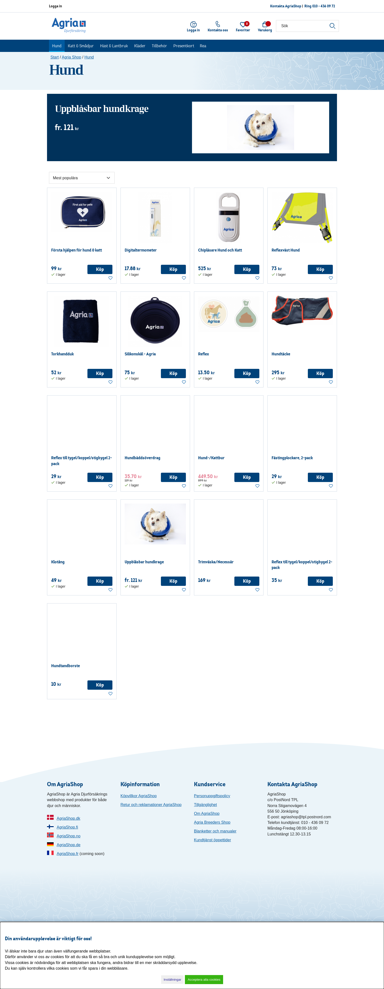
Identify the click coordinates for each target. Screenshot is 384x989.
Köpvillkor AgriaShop (138, 796)
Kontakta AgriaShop (285, 6)
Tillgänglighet (205, 805)
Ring (319, 6)
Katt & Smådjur (81, 45)
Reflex (203, 354)
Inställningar (172, 979)
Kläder (139, 45)
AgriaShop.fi (67, 827)
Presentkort (183, 45)
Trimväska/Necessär (216, 562)
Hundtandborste (65, 665)
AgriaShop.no (68, 836)
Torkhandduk (62, 354)
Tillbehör (159, 45)
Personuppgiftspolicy (212, 796)
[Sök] (307, 26)
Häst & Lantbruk (114, 45)
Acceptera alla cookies (204, 979)
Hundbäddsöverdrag (142, 457)
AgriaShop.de (68, 845)
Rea (203, 45)
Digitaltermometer (141, 250)
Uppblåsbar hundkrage (102, 108)
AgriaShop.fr (67, 854)
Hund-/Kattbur (211, 457)
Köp (100, 269)
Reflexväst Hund (286, 250)
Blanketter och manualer (215, 831)
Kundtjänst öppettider (212, 840)
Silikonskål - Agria (140, 354)
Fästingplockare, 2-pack (292, 457)
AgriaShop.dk (68, 818)
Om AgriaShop (206, 813)
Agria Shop (71, 57)
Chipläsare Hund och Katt (220, 250)
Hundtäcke (281, 354)
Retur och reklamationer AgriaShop (150, 805)
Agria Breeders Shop (212, 822)
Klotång (58, 562)
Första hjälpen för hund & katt (76, 250)
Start (54, 57)
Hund (56, 45)
